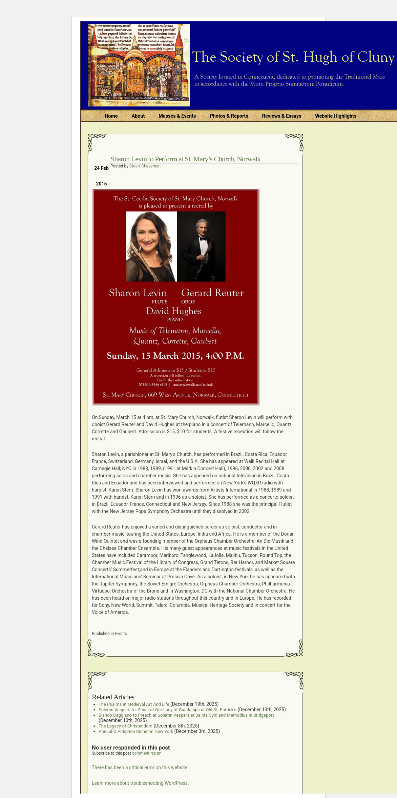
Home (111, 116)
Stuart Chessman (145, 166)
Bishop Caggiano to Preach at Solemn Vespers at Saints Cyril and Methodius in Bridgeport (186, 715)
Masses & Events (177, 116)
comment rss (144, 753)
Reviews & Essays (281, 116)
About (138, 116)
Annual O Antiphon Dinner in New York (136, 731)
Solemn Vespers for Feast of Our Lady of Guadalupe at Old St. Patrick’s (167, 709)
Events (121, 633)
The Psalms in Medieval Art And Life (134, 704)
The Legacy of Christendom (125, 726)
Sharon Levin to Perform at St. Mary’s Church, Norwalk (185, 159)
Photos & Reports (229, 116)
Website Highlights (335, 116)
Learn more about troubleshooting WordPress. (140, 783)
